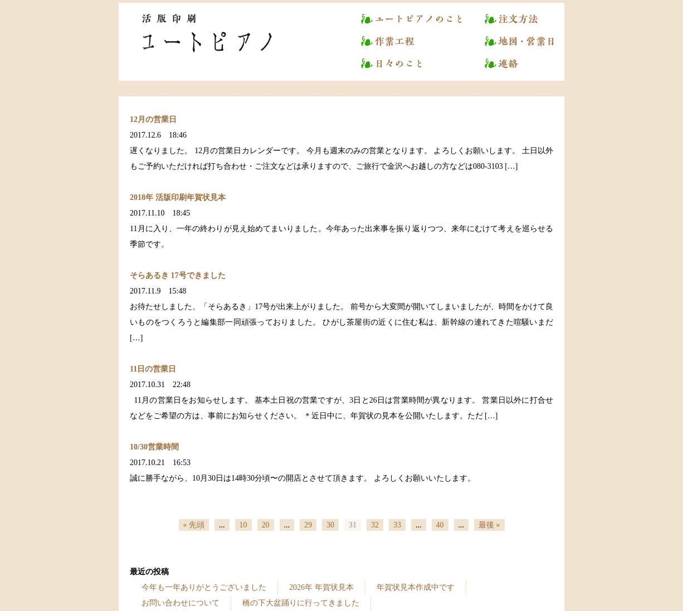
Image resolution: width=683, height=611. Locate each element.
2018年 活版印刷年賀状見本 (178, 197)
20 (266, 525)
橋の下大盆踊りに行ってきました (300, 603)
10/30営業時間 (154, 447)
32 (375, 525)
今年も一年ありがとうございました (204, 587)
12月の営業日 (153, 119)
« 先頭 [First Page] (194, 525)
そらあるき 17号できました (178, 275)
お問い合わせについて (180, 603)
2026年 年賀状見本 (321, 587)
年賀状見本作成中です (416, 587)
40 (440, 525)
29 (308, 525)
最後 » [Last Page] (489, 525)
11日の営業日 (153, 369)
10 (243, 525)
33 (397, 525)
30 (330, 525)
